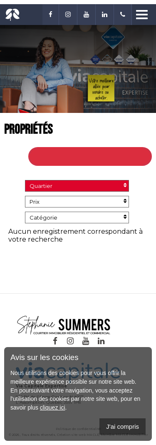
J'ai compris (122, 426)
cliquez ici (52, 407)
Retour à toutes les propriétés (92, 156)
